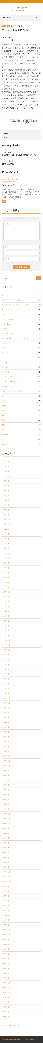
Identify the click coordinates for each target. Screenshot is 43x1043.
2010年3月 (5, 741)
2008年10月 (6, 824)
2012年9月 (5, 602)
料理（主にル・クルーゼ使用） (12, 391)
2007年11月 (6, 877)
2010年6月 (5, 727)
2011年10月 (6, 650)
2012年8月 (5, 606)
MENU (7, 17)
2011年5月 (5, 674)
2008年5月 (5, 848)
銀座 (3, 425)
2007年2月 (5, 920)
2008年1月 (5, 867)
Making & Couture (8, 333)
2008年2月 (5, 862)
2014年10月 (6, 524)
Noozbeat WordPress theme (11, 1040)
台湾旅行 (5, 386)
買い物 (4, 420)
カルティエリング (8, 180)
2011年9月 (5, 655)
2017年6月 (5, 462)
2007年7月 (5, 896)
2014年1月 (5, 548)
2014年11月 (6, 520)
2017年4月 (5, 466)
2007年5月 (5, 906)
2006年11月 (6, 935)
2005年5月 (5, 1017)
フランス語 (5, 372)
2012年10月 (6, 597)
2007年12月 (6, 872)
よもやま (6, 26)
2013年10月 (6, 558)
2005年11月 (6, 988)
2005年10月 (6, 992)
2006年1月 (5, 978)
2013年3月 (5, 582)
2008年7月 (5, 838)
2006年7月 (5, 949)
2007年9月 (5, 886)
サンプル (5, 362)
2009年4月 (5, 795)
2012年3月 (5, 626)
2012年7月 (5, 611)
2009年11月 (6, 761)
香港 (3, 444)
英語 (3, 415)
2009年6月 (5, 785)
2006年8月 (5, 944)
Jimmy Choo (6, 324)
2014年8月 (5, 534)
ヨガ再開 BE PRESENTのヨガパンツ (19, 155)
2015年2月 (5, 510)
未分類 (4, 406)
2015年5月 (5, 495)
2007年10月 (6, 881)
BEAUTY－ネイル (7, 310)
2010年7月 (5, 722)
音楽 (3, 439)
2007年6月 (5, 901)
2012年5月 (5, 621)
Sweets (4, 343)
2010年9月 (5, 713)
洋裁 (3, 410)
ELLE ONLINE (9, 54)
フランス (5, 367)
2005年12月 (6, 983)
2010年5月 (5, 732)
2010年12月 (6, 698)
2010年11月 (6, 703)
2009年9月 (5, 770)
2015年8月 (5, 486)
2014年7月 (5, 539)
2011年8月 (5, 659)
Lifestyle (4, 329)
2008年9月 (5, 828)
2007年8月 (5, 891)
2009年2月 (5, 804)
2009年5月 (5, 790)
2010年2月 (5, 746)
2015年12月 (6, 476)
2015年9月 (5, 481)
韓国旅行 (5, 434)
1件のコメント (6, 37)
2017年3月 (5, 471)
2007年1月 (5, 925)
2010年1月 (5, 751)
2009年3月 (5, 799)
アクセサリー (6, 357)
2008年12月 (6, 814)
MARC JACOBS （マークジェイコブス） (15, 338)
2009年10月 (6, 766)
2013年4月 (5, 577)
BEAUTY (4, 295)
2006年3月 (5, 968)
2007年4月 (5, 910)
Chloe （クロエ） (8, 319)
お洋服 (4, 348)
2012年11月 (6, 592)
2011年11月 (6, 645)
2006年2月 (5, 973)
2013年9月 (5, 563)
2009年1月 (5, 809)
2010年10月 (6, 708)
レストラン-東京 (7, 377)
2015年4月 (5, 500)
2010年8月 (5, 717)
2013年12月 (6, 553)
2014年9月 (5, 529)
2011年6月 (5, 669)
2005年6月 (5, 1012)
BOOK (4, 314)
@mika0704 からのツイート (11, 1026)
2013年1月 (5, 587)
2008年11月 (6, 819)
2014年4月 (5, 544)
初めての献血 (8, 163)
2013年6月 (5, 573)
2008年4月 (5, 852)
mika (8, 35)
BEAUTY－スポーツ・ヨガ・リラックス (15, 305)
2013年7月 (5, 568)
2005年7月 (5, 1007)
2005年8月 (5, 1002)
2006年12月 (6, 930)
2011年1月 (5, 693)
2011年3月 (5, 684)
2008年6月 (5, 843)
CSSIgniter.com (29, 1040)
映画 (3, 401)
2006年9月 (5, 939)
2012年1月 (5, 635)
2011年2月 (5, 688)
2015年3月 (5, 505)
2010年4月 (5, 737)
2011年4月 (5, 679)
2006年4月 (5, 963)
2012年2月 (5, 630)
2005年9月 (5, 997)
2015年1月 (5, 515)
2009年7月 (5, 780)
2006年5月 (5, 959)
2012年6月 (5, 616)
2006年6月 (5, 954)
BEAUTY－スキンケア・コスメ (12, 300)
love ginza (21, 7)
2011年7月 (5, 664)
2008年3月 (5, 857)
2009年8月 (5, 775)
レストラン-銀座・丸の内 (10, 381)
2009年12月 (6, 756)
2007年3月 (5, 915)
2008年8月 (5, 833)
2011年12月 (6, 640)
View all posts (13, 134)
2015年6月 (5, 491)
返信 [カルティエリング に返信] (4, 201)
